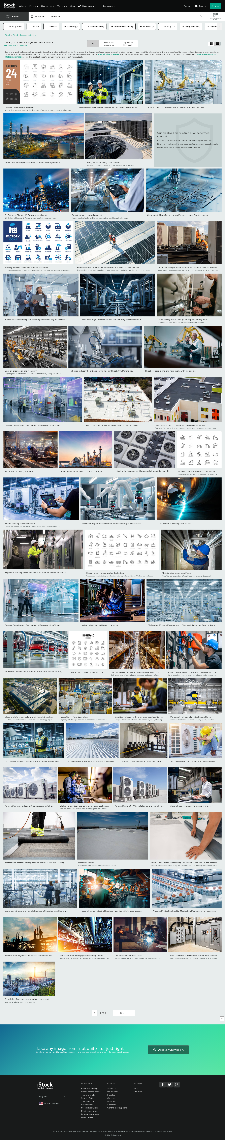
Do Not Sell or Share (113, 1135)
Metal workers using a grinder (19, 471)
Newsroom (112, 1091)
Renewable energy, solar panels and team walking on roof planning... (109, 267)
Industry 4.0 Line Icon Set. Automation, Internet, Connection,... (101, 672)
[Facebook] (162, 1084)
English (52, 1096)
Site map (137, 1091)
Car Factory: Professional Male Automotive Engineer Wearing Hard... (37, 761)
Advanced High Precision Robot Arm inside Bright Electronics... (112, 523)
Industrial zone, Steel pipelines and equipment (82, 955)
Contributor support (117, 1107)
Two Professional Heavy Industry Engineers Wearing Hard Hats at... (37, 319)
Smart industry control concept (87, 215)
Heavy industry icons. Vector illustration (105, 573)
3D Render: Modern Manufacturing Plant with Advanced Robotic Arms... (182, 625)
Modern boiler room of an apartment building (143, 761)
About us (111, 1088)
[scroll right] (219, 26)
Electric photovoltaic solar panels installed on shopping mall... (34, 717)
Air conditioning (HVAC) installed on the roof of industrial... (142, 806)
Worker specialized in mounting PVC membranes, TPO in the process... (185, 862)
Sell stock (112, 1104)
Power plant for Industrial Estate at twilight (81, 471)
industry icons (14, 26)
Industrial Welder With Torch (128, 955)
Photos (32, 6)
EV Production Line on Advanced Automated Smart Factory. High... (37, 671)
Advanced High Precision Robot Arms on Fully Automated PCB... (112, 319)
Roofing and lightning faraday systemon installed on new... (95, 761)
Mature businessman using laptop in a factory (191, 806)
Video (21, 6)
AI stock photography (108, 54)
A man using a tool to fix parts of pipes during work (182, 319)
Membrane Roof (86, 862)
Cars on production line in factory (21, 371)
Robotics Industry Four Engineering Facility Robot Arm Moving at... (101, 371)
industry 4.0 (168, 26)
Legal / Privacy (88, 1117)
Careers (111, 1098)
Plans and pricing (89, 1088)
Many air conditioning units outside (103, 162)
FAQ (135, 1088)
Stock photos (87, 1101)
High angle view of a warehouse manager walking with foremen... (141, 672)
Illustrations (46, 6)
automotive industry (122, 26)
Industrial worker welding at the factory (101, 625)
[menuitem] (22, 8)
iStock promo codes (90, 1091)
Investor (111, 1095)
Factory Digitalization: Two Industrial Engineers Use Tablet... (33, 425)
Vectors (61, 6)
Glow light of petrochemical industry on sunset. (27, 999)
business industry (94, 26)
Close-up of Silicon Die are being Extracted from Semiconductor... (178, 215)
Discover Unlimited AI (168, 1050)
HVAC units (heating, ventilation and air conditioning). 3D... (143, 471)
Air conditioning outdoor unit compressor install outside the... (34, 806)
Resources (108, 6)
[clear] (201, 16)
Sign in (215, 6)
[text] (124, 16)
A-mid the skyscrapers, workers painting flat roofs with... (113, 425)
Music (72, 6)
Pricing (187, 6)
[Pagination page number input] (94, 1013)
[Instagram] (176, 1084)
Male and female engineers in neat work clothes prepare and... (109, 107)
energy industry (191, 26)
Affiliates (111, 1101)
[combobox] (38, 16)
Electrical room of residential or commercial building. (195, 955)
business (51, 26)
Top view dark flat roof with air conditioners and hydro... (182, 425)
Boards (202, 6)
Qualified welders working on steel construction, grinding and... (145, 717)
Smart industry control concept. (20, 523)
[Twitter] (169, 1084)
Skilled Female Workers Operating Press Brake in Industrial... (89, 806)
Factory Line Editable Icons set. (20, 107)
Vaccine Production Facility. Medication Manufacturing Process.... (184, 911)
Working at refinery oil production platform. (190, 717)
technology (70, 26)
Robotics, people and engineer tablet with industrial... (170, 371)
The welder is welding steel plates (174, 523)
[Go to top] (222, 1018)
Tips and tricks (88, 1095)
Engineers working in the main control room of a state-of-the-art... (36, 572)
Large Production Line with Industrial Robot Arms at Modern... (176, 107)
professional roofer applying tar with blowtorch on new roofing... (35, 862)
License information (90, 1114)
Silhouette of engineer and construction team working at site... (35, 955)
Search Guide (87, 1098)
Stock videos (87, 1104)
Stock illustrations (89, 1107)
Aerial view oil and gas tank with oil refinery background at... (33, 162)
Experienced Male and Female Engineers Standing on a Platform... (36, 911)
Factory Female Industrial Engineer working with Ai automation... (111, 911)
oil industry (147, 26)
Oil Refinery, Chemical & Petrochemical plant (26, 215)
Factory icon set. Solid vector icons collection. (26, 267)
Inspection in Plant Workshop (74, 717)
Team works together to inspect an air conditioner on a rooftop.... (189, 267)
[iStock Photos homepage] (10, 6)
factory (34, 26)
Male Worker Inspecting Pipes (176, 573)
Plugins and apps (89, 1111)
